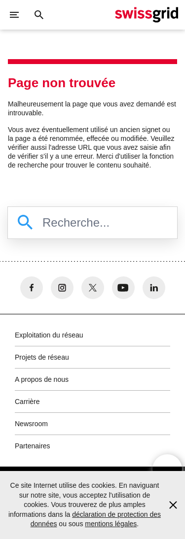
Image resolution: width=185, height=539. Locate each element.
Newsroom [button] (31, 424)
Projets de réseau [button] (42, 357)
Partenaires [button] (32, 446)
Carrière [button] (27, 401)
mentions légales (111, 524)
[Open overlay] (167, 469)
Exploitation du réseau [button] (49, 335)
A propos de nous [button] (42, 379)
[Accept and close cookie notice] (173, 505)
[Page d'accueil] (146, 15)
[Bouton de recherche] (39, 14)
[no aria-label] (31, 287)
